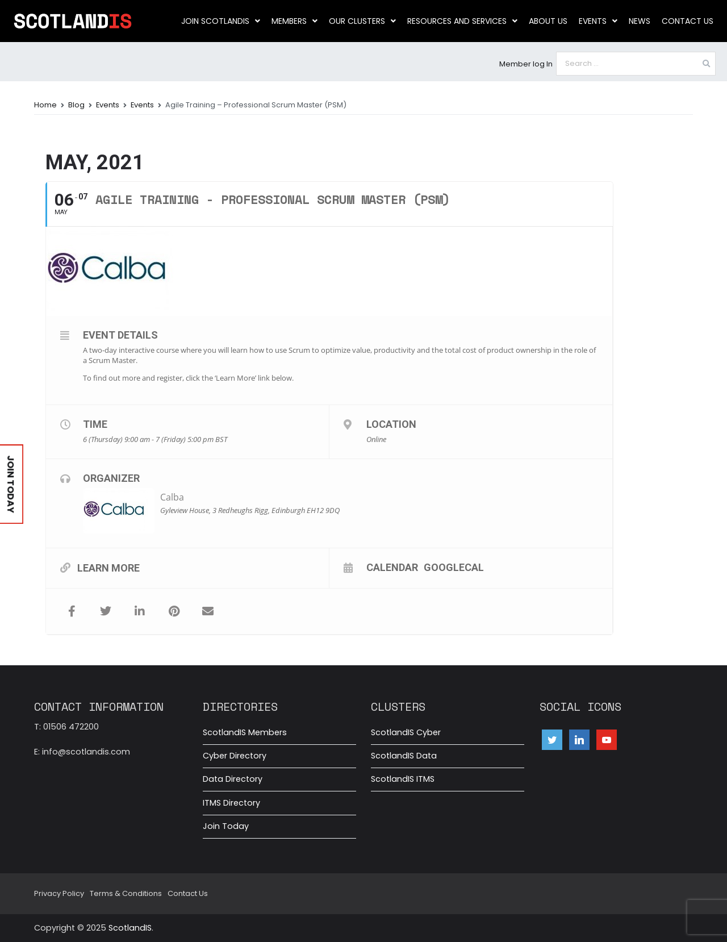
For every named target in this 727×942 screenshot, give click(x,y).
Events (598, 21)
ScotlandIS (130, 927)
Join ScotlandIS (220, 21)
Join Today (226, 826)
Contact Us (687, 21)
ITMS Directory (231, 802)
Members (294, 21)
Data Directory (232, 779)
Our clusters (362, 21)
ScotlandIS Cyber (406, 732)
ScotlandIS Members (245, 732)
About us (548, 21)
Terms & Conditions (126, 893)
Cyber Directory (234, 755)
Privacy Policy (59, 893)
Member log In (526, 64)
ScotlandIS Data (404, 755)
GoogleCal (454, 567)
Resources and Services (462, 21)
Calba (172, 497)
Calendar (392, 567)
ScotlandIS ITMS (402, 779)
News (639, 21)
